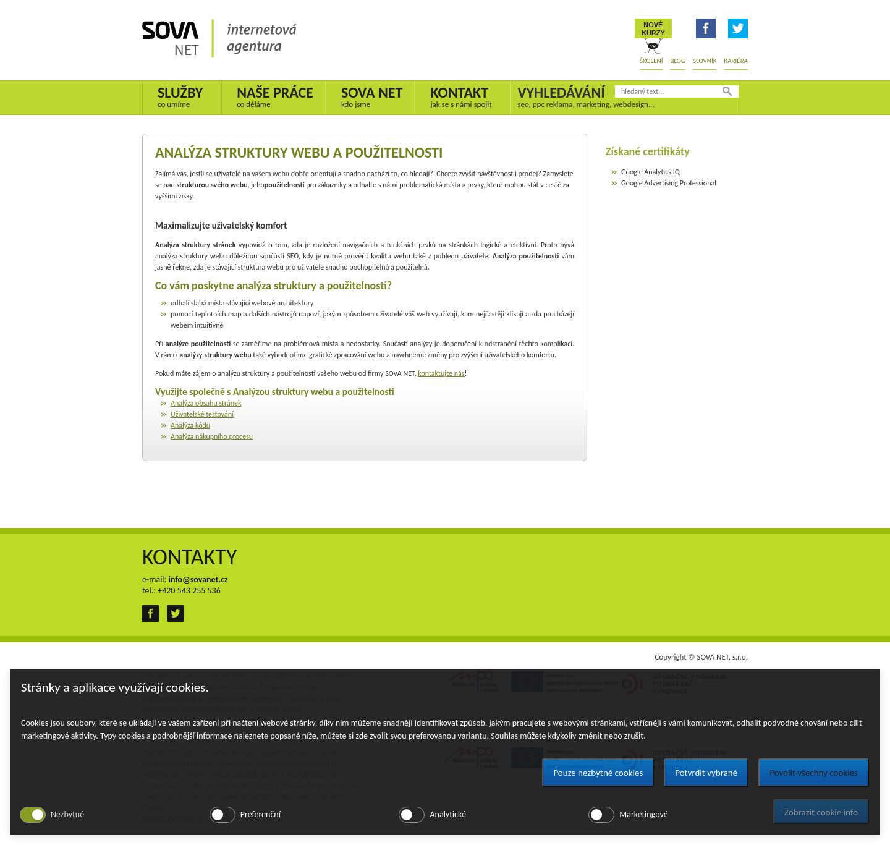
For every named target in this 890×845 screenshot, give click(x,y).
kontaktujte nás (441, 373)
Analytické (447, 814)
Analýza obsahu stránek (206, 403)
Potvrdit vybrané (706, 772)
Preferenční (260, 814)
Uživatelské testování (202, 414)
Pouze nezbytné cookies (598, 772)
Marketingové (643, 814)
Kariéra (736, 61)
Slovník (704, 61)
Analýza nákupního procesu (212, 436)
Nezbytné (67, 814)
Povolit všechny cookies (813, 772)
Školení (651, 61)
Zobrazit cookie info (821, 812)
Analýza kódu (190, 425)
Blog (677, 61)
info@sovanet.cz (197, 579)
